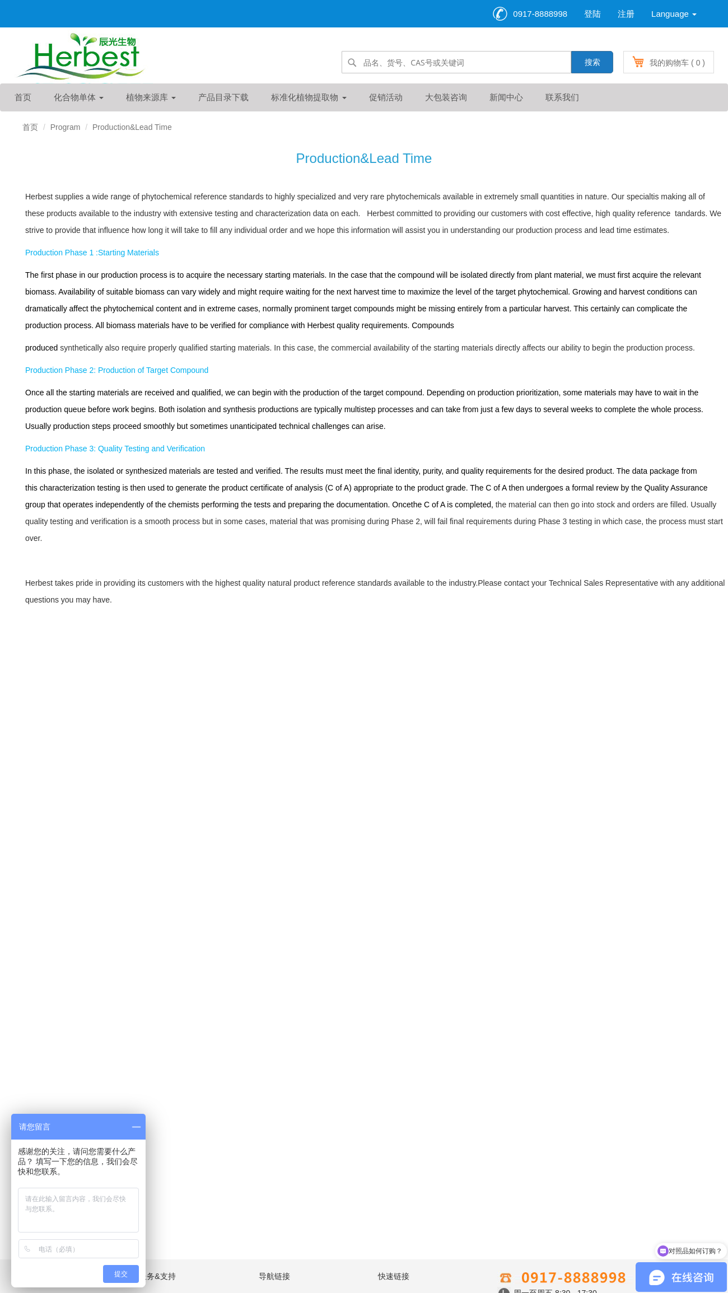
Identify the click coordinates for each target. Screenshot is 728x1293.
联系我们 (562, 97)
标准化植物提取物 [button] (308, 97)
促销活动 (386, 97)
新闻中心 (506, 97)
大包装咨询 (446, 97)
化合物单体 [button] (79, 97)
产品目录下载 (223, 97)
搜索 (592, 62)
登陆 (592, 13)
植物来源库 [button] (151, 97)
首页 (23, 97)
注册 (626, 13)
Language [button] (674, 13)
